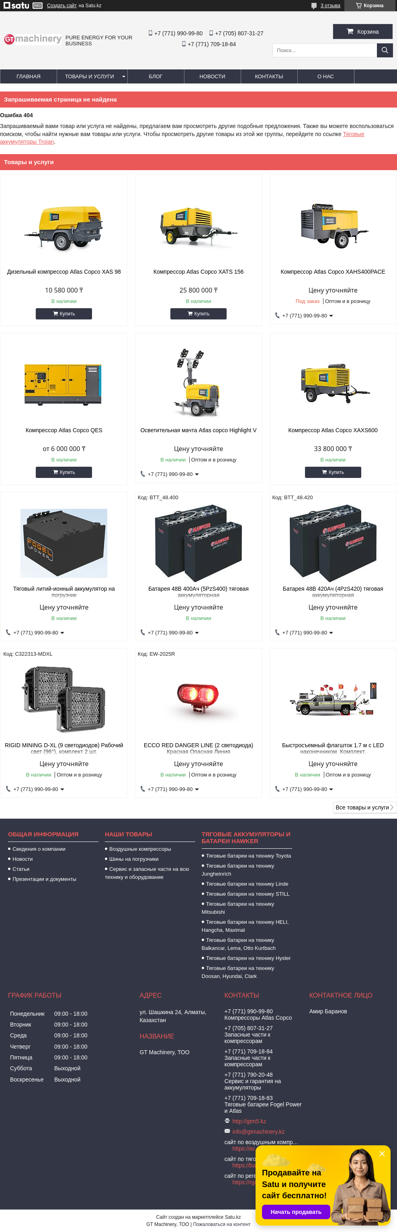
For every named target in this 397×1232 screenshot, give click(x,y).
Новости (212, 76)
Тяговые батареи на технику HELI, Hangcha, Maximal (245, 926)
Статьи (20, 869)
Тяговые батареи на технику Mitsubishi (238, 908)
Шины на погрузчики (133, 859)
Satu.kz (233, 1217)
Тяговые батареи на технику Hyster (248, 958)
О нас (325, 76)
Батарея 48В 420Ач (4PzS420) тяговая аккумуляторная (333, 592)
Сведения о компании (38, 849)
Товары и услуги (89, 76)
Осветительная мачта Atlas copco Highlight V (198, 430)
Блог (155, 76)
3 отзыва (330, 5)
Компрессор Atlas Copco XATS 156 (198, 271)
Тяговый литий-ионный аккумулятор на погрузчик (64, 592)
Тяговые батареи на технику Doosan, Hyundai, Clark (238, 972)
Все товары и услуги (362, 807)
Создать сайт (62, 5)
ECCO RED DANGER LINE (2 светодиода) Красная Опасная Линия (198, 748)
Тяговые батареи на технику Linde (247, 884)
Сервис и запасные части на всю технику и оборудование (147, 873)
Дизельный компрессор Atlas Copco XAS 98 (64, 271)
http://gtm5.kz (249, 1121)
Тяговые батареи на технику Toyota (248, 856)
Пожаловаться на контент (221, 1224)
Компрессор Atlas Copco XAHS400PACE (333, 271)
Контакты (269, 76)
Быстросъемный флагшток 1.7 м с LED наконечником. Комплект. (333, 748)
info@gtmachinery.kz (259, 1131)
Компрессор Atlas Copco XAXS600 (332, 430)
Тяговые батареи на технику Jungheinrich (238, 870)
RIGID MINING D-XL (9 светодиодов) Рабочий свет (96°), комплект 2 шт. (64, 748)
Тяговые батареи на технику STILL (248, 894)
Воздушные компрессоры (140, 849)
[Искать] (385, 50)
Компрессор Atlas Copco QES (64, 430)
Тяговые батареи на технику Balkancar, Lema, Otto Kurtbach (239, 944)
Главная (28, 76)
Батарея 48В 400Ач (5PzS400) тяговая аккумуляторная (198, 592)
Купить (67, 314)
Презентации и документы (44, 879)
